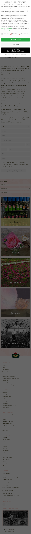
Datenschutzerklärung (6, 23)
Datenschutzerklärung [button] (16, 49)
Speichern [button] (15, 39)
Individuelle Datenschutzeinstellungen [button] (15, 44)
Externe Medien (24, 28)
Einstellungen (7, 24)
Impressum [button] (23, 49)
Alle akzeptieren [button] (15, 34)
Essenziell (5, 28)
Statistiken (13, 28)
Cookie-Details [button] (8, 49)
